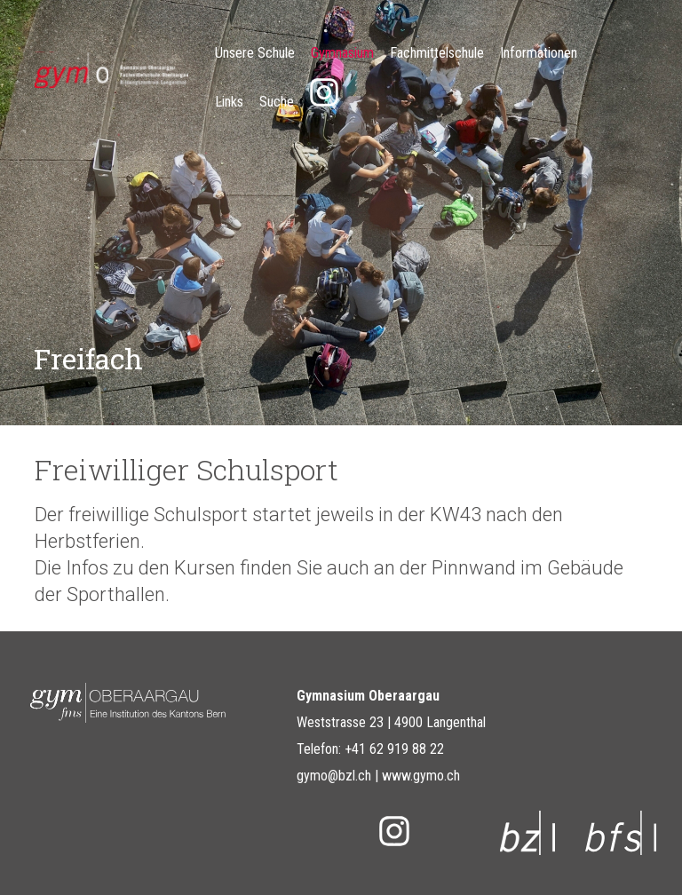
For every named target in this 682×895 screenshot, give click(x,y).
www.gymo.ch (421, 775)
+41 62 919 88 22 (394, 749)
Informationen (538, 52)
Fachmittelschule (437, 52)
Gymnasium (342, 52)
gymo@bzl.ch (334, 775)
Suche (276, 101)
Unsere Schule (255, 52)
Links (229, 101)
